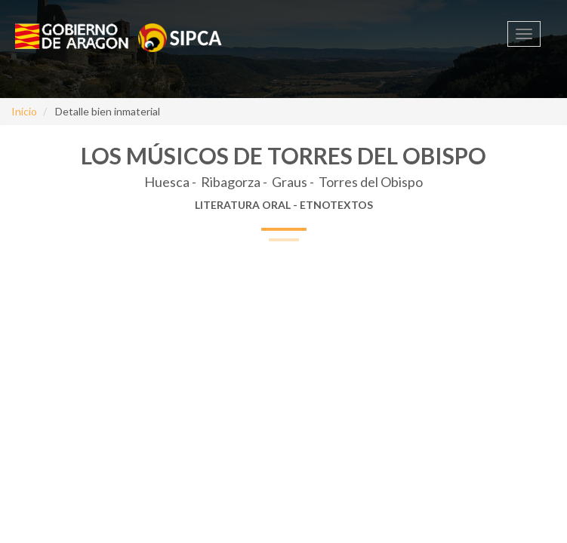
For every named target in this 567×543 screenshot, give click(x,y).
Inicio (24, 111)
